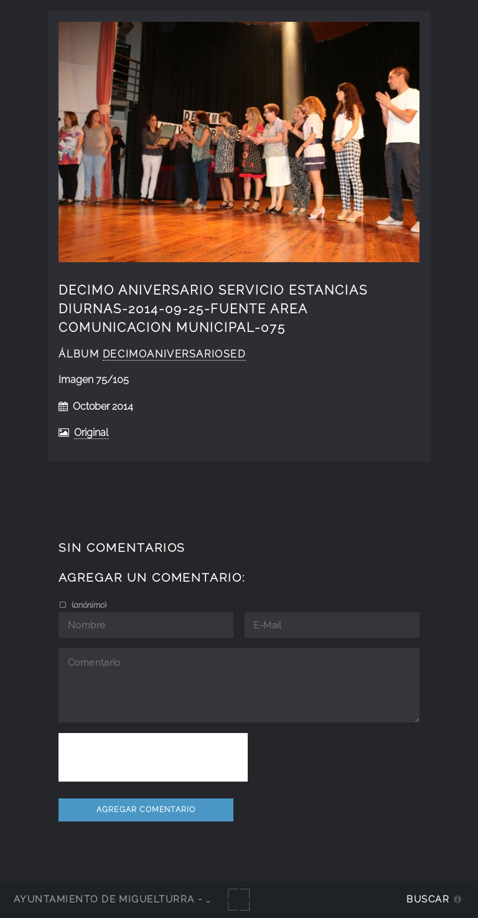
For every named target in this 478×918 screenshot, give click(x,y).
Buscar (427, 899)
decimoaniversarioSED (174, 354)
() (88, 605)
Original (91, 432)
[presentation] (153, 757)
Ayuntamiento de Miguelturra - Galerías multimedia (170, 899)
